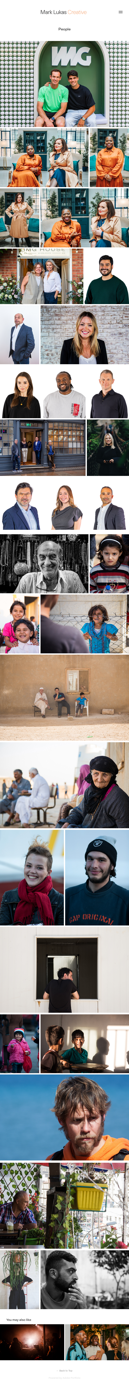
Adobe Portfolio (71, 1377)
